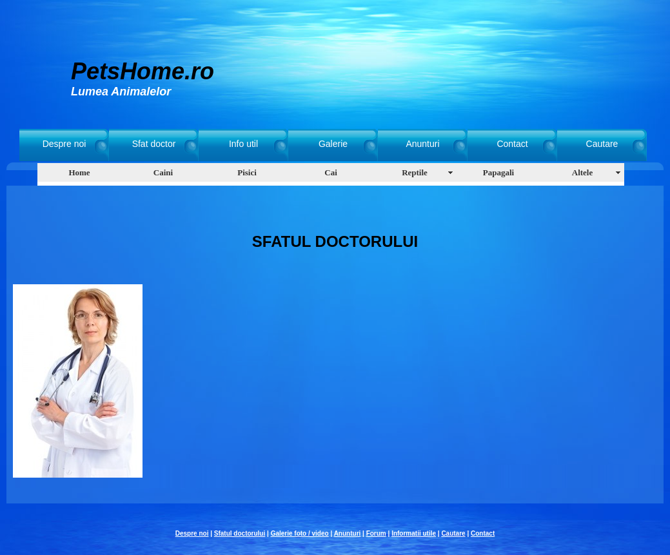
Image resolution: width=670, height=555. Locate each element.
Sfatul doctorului (239, 533)
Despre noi (64, 144)
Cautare (602, 144)
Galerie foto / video (300, 533)
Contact (512, 144)
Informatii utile (413, 533)
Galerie (333, 144)
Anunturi (422, 144)
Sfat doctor (154, 144)
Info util (243, 144)
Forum (376, 533)
